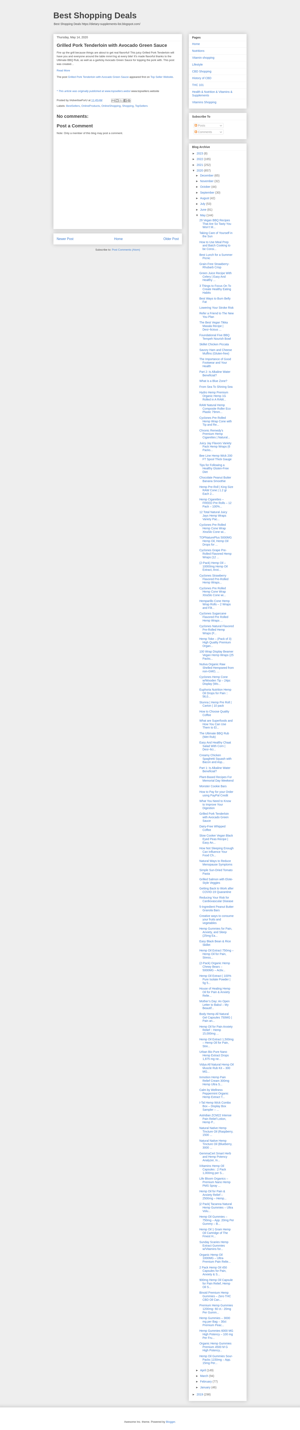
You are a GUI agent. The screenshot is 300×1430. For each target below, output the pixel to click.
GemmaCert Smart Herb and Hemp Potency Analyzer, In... (215, 1157)
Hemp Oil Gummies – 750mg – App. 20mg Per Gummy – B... (216, 1220)
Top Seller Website (161, 76)
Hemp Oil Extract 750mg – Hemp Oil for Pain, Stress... (216, 954)
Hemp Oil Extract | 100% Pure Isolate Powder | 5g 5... (215, 979)
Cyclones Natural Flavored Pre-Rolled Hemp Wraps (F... (216, 629)
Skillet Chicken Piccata (214, 344)
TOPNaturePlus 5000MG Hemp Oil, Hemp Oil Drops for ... (215, 541)
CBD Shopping (201, 71)
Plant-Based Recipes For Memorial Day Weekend (216, 778)
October (205, 186)
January (205, 1387)
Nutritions (198, 50)
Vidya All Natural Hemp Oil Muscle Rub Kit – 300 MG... (216, 1068)
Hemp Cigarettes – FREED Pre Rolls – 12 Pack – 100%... (215, 503)
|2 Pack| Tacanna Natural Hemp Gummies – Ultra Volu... (216, 1207)
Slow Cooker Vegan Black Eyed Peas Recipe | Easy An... (216, 839)
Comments (203, 132)
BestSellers (73, 105)
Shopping (128, 105)
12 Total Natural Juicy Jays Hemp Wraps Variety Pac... (213, 515)
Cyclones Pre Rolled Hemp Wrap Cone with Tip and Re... (215, 421)
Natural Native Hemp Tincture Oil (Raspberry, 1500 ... (216, 1131)
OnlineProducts (90, 105)
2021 (200, 165)
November (207, 181)
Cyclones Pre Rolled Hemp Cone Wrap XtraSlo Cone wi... (212, 528)
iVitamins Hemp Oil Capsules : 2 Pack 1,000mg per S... (212, 1169)
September (207, 192)
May (203, 215)
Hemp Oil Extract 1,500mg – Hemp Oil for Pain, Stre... (216, 1043)
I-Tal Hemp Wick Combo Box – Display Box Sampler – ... (215, 1106)
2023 (200, 153)
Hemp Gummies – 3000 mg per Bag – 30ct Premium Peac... (214, 1321)
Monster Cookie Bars (213, 786)
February (206, 1381)
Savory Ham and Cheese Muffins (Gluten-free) (215, 351)
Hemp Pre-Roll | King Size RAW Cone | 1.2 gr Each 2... (216, 490)
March (204, 1376)
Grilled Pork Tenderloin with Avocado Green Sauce (98, 76)
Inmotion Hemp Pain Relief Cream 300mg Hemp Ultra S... (214, 1081)
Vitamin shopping (203, 57)
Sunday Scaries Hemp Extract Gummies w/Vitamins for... (213, 1245)
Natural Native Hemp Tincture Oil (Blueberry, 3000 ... (215, 1144)
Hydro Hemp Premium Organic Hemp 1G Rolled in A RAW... (213, 396)
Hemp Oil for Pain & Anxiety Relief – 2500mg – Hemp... (212, 1195)
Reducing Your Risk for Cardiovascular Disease (216, 899)
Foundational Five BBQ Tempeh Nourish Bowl (215, 336)
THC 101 (198, 85)
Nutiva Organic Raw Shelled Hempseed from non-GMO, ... (216, 668)
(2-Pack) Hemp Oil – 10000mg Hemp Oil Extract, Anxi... (213, 566)
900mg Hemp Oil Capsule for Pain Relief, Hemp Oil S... (216, 1283)
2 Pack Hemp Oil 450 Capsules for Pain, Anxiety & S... (213, 1271)
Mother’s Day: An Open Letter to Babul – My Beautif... (214, 1005)
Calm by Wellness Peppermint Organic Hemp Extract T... (214, 1093)
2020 (200, 170)
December (207, 175)
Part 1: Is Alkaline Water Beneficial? (214, 769)
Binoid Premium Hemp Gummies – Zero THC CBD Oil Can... (215, 1296)
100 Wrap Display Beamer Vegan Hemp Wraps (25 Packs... (216, 655)
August (205, 198)
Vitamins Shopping (204, 102)
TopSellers (141, 105)
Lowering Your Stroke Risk (216, 307)
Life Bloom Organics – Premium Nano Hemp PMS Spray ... (215, 1182)
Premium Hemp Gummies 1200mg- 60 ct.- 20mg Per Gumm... (216, 1309)
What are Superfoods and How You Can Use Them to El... (216, 724)
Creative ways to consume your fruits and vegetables (216, 919)
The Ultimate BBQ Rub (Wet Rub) (214, 735)
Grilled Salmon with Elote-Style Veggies (216, 881)
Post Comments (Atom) (126, 249)
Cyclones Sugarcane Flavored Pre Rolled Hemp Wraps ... (213, 617)
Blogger (170, 1421)
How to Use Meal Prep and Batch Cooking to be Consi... (214, 245)
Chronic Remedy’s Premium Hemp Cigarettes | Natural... (214, 434)
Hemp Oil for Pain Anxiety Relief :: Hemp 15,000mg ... (216, 1030)
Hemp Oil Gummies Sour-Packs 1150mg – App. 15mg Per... (216, 1359)
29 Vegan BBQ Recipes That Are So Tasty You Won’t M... (215, 224)
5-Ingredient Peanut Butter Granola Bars (216, 908)
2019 (200, 1394)
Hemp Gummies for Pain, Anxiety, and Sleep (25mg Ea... (215, 932)
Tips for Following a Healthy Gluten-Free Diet (214, 468)
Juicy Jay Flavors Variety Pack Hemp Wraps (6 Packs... (215, 446)
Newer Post (65, 239)
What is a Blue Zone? (213, 381)
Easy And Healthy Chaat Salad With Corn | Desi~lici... (215, 746)
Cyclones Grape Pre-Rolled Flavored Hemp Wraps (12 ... (215, 553)
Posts (200, 125)
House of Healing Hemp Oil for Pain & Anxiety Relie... (214, 992)
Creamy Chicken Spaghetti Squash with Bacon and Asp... (215, 759)
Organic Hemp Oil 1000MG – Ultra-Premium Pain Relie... (215, 1258)
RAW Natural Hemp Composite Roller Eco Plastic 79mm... (215, 408)
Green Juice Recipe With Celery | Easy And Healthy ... (215, 276)
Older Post (171, 239)
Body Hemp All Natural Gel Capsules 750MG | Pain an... (215, 1017)
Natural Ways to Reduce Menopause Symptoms (215, 862)
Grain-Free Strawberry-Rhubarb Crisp (214, 265)
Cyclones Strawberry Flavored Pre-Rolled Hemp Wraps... (214, 579)
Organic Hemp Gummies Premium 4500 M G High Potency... (215, 1347)
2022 (200, 159)
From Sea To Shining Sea (215, 386)
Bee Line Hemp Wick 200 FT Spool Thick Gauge (215, 457)
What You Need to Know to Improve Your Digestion (215, 804)
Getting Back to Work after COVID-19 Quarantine (216, 890)
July (203, 203)
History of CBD (201, 78)
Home (118, 239)
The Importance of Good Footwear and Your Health (215, 362)
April (203, 1370)
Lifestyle (197, 64)
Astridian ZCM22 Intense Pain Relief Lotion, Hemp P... (215, 1119)
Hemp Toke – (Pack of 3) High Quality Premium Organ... (215, 642)
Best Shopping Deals (95, 15)
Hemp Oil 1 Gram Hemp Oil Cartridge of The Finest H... (215, 1233)
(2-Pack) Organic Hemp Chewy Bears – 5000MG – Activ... (214, 966)
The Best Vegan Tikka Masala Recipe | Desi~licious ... (213, 326)
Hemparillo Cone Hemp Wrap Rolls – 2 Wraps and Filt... (215, 604)
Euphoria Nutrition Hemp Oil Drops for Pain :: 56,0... (215, 693)
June (203, 209)
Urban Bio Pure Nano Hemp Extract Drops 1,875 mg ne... (214, 1055)
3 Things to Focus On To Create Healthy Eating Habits (215, 289)
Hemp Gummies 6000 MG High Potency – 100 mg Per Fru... (216, 1334)
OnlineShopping (111, 105)
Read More (63, 70)
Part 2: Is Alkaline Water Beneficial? (214, 373)
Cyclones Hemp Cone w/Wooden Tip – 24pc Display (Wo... (214, 680)
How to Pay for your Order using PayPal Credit (216, 793)
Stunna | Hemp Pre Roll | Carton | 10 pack (215, 704)
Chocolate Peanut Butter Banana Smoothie (215, 479)
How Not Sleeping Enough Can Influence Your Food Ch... (216, 852)
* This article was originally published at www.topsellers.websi (93, 91)
